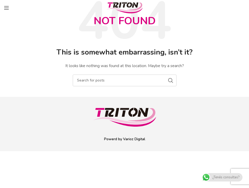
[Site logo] (124, 7)
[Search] (125, 80)
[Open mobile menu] (6, 8)
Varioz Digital (134, 139)
